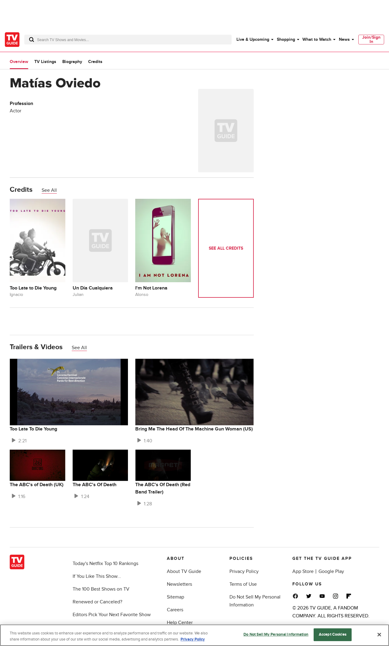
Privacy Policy (244, 571)
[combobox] (128, 39)
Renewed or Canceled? (97, 602)
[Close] (379, 634)
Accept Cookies (332, 634)
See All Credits (226, 248)
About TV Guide (184, 571)
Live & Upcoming (252, 39)
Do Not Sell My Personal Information (275, 634)
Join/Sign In (371, 39)
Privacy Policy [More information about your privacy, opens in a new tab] (193, 639)
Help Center (180, 623)
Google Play (331, 571)
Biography (72, 61)
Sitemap (175, 597)
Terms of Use (243, 584)
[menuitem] (254, 39)
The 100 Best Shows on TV (101, 589)
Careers (175, 610)
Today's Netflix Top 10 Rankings (105, 563)
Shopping (286, 39)
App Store (303, 571)
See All (49, 190)
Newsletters (179, 584)
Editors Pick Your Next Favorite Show (112, 615)
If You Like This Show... (97, 576)
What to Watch (316, 39)
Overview (19, 61)
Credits (95, 61)
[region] (194, 635)
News (344, 39)
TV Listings (45, 61)
